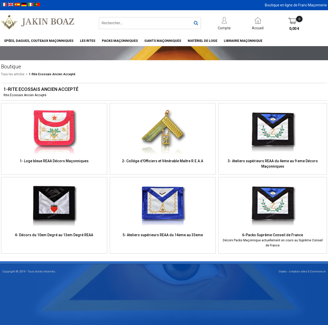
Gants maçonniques (162, 41)
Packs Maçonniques (120, 41)
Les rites (87, 41)
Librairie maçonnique (243, 41)
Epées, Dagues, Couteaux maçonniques (38, 41)
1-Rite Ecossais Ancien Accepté (52, 74)
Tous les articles (12, 74)
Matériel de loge (202, 41)
